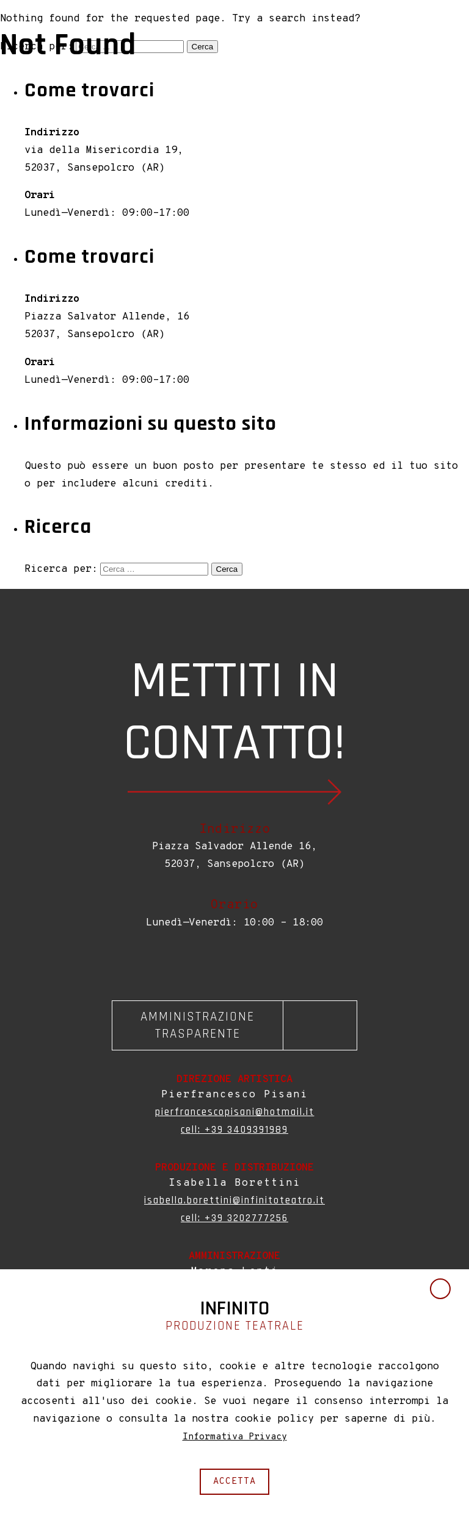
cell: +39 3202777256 (234, 1219)
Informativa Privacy (234, 1436)
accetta (234, 1481)
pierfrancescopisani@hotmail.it (234, 1113)
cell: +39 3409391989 (234, 1131)
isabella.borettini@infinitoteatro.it (234, 1201)
